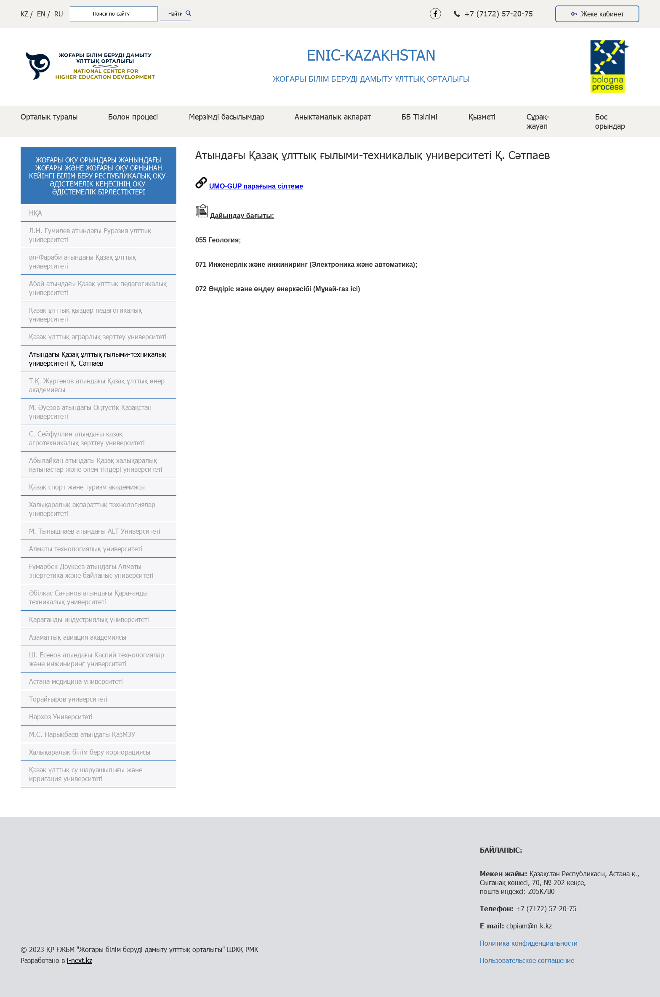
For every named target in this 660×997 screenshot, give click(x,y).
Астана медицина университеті (76, 681)
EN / (43, 14)
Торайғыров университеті (68, 699)
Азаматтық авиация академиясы (77, 637)
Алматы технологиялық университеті (85, 549)
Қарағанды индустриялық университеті (89, 619)
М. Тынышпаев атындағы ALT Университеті (94, 531)
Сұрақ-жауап (538, 121)
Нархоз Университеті (61, 716)
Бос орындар (610, 121)
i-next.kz (79, 960)
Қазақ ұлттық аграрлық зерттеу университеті (98, 336)
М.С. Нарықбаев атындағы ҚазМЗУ (82, 734)
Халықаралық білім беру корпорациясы (89, 752)
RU (58, 14)
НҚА (35, 213)
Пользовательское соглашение (527, 960)
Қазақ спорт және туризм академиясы (87, 487)
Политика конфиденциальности (529, 943)
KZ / (27, 14)
